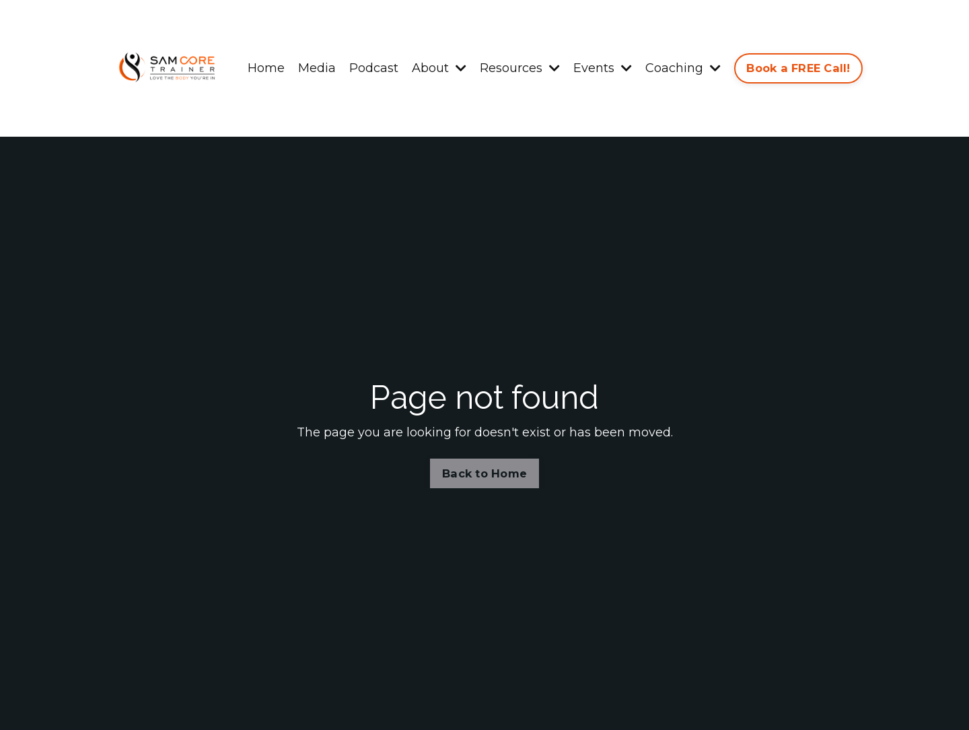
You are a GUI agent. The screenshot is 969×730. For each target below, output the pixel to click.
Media (317, 68)
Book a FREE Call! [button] (798, 68)
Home (266, 68)
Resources (520, 68)
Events (602, 68)
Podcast (373, 68)
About (439, 68)
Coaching (683, 68)
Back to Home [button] (484, 473)
